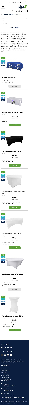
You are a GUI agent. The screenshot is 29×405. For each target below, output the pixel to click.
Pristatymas (4, 369)
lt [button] (26, 2)
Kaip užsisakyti (5, 374)
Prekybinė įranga (9, 15)
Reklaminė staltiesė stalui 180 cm (13, 112)
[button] (12, 10)
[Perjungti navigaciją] (3, 7)
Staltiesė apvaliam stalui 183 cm (12, 274)
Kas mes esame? (5, 377)
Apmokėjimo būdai (5, 370)
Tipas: (2, 18)
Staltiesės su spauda (9, 77)
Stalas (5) (5, 23)
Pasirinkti (14, 125)
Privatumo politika (5, 375)
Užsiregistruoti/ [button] (20, 11)
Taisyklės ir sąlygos (6, 379)
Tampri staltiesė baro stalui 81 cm (13, 316)
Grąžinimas (4, 372)
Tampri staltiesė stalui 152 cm (11, 234)
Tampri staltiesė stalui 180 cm (11, 151)
